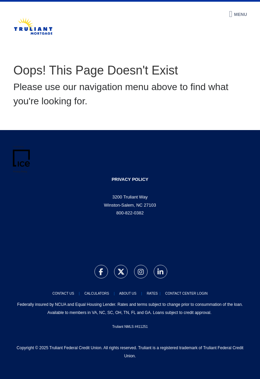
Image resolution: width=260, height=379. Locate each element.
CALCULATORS (96, 293)
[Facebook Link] (101, 272)
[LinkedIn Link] (160, 272)
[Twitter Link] (121, 272)
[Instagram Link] (141, 272)
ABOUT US (127, 293)
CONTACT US (63, 293)
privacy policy (130, 179)
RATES (152, 293)
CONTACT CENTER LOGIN (186, 293)
